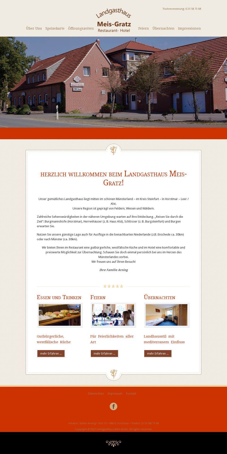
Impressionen (189, 28)
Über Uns (34, 28)
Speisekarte (55, 28)
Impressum (115, 393)
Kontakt (131, 393)
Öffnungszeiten (81, 28)
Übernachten (164, 28)
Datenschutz (96, 393)
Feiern (143, 28)
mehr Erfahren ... (51, 353)
